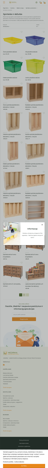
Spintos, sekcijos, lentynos (11, 421)
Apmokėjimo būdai (24, 443)
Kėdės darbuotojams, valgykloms (12, 402)
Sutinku (24, 466)
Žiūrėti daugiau (7, 387)
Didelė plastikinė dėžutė (10, 78)
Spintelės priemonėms (9, 379)
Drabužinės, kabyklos (9, 406)
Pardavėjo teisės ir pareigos (24, 449)
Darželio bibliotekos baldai (10, 377)
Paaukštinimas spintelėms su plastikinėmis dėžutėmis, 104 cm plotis (34, 225)
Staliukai (5, 384)
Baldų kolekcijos (7, 373)
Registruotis (24, 319)
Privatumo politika (8, 461)
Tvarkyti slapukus (19, 461)
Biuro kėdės (6, 418)
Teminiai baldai (7, 381)
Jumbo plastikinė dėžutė (32, 78)
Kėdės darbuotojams (9, 425)
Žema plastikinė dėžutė (10, 52)
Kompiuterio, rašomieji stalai (11, 400)
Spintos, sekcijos (8, 398)
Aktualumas (6, 26)
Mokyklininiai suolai (8, 396)
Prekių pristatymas (24, 440)
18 (37, 26)
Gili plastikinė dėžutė (31, 52)
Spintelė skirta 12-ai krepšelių (12, 284)
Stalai (4, 404)
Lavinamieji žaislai (8, 375)
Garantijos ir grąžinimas (24, 446)
